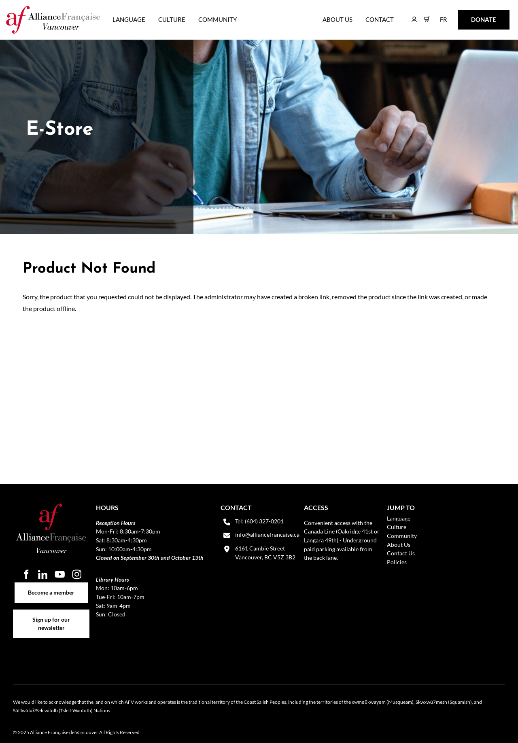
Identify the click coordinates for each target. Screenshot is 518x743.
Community (217, 19)
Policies (397, 562)
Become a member (51, 586)
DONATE (471, 15)
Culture (171, 19)
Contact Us (401, 553)
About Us (337, 19)
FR (438, 15)
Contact (379, 19)
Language (129, 19)
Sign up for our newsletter (51, 613)
